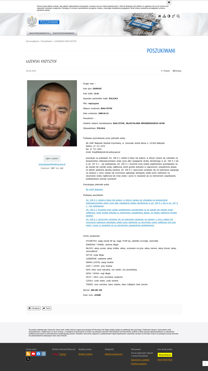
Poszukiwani (46, 41)
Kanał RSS (28, 353)
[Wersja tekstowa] (168, 16)
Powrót (165, 71)
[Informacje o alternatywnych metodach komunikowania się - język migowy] (173, 16)
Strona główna (32, 41)
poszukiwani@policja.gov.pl (52, 164)
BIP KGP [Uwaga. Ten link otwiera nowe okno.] (63, 354)
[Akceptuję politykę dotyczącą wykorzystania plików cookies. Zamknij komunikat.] (169, 2)
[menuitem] (39, 33)
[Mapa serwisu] (164, 16)
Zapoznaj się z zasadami (140, 359)
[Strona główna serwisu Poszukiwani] (159, 16)
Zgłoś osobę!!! (52, 158)
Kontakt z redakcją (86, 354)
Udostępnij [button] (34, 308)
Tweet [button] (46, 308)
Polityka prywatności (139, 363)
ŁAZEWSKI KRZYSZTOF (65, 41)
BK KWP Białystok (94, 189)
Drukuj (177, 71)
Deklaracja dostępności (113, 354)
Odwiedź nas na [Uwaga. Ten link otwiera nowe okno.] (33, 353)
